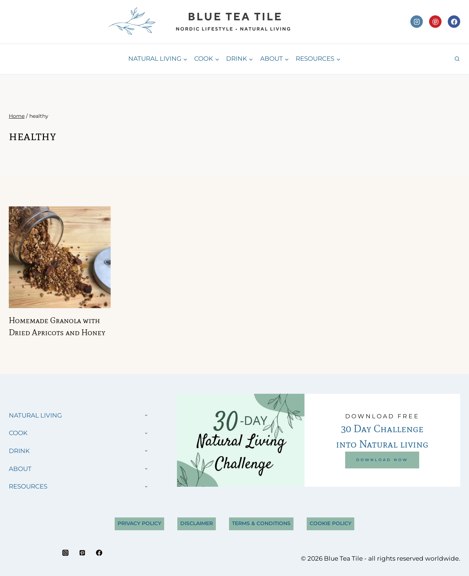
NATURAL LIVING (35, 415)
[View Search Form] (457, 59)
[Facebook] (454, 21)
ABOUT (20, 468)
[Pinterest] (435, 21)
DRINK (19, 451)
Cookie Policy (330, 523)
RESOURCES (28, 486)
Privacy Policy (139, 523)
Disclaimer (196, 523)
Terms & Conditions (261, 523)
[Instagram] (416, 21)
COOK (18, 433)
